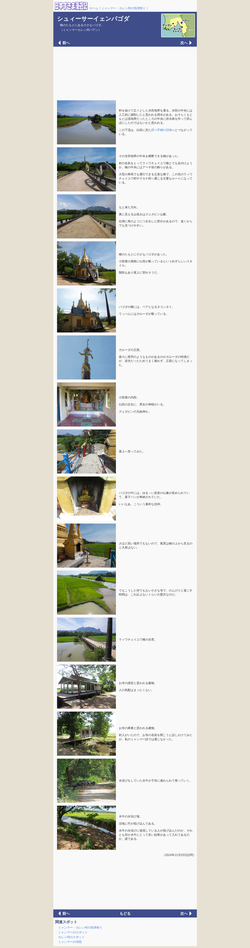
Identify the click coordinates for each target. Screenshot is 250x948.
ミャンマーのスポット (73, 932)
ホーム (93, 8)
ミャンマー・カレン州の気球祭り (123, 8)
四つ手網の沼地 (161, 130)
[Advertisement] (125, 73)
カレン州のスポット (71, 937)
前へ (66, 43)
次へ (184, 43)
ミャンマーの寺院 (70, 941)
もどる (125, 913)
